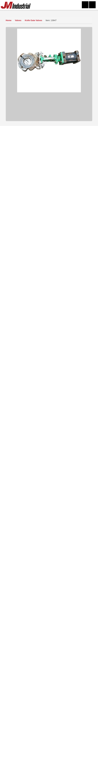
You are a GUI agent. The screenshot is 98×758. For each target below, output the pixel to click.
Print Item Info (48, 220)
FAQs (25, 658)
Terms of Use (64, 640)
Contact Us (64, 636)
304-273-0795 (22, 753)
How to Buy (48, 188)
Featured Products (63, 649)
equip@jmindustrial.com (54, 705)
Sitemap (64, 645)
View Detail (51, 314)
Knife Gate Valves (34, 20)
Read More (13, 578)
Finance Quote (48, 212)
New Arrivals (25, 654)
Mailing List (25, 649)
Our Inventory (12, 12)
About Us (25, 640)
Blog (64, 654)
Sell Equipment (26, 645)
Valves (18, 20)
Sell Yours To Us (48, 204)
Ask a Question (49, 196)
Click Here (40, 611)
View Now (24, 538)
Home (8, 20)
